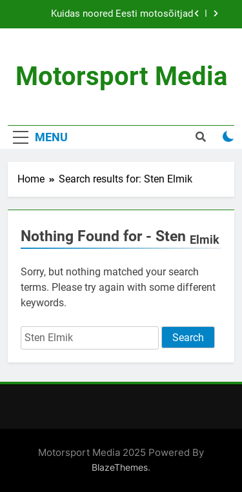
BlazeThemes (120, 467)
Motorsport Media (121, 76)
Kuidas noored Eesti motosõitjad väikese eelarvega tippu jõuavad (122, 14)
